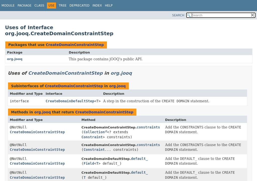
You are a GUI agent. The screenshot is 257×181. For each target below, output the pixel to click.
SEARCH (178, 15)
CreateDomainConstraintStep (75, 45)
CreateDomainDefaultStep (70, 101)
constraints (148, 127)
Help (109, 5)
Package (24, 5)
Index (97, 5)
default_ (139, 159)
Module (8, 5)
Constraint (92, 137)
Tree (63, 5)
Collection (94, 132)
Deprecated (80, 5)
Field (89, 163)
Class (39, 5)
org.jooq (14, 59)
